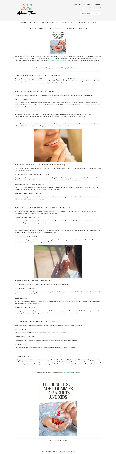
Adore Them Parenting (27, 10)
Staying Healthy (68, 68)
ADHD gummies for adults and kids (57, 60)
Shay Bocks (71, 451)
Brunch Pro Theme (59, 451)
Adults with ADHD (54, 211)
